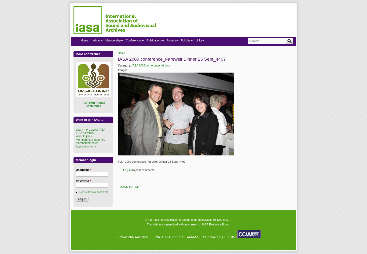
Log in (127, 170)
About (97, 41)
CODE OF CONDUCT (187, 237)
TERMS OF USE (160, 237)
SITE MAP (230, 237)
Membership (113, 41)
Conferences (133, 41)
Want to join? (84, 136)
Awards (171, 41)
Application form (86, 146)
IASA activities (85, 133)
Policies (185, 41)
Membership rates (87, 143)
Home (121, 53)
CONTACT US (212, 237)
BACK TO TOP (129, 186)
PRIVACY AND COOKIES (132, 237)
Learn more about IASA (90, 129)
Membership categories (90, 139)
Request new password (94, 192)
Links (198, 41)
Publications (154, 41)
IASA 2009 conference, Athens (151, 65)
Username (83, 170)
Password (83, 181)
